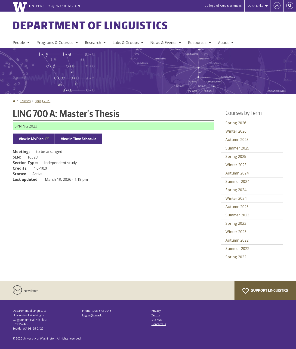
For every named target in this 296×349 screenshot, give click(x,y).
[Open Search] (290, 6)
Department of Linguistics (90, 25)
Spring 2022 (235, 256)
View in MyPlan (34, 139)
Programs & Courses (55, 42)
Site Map (157, 320)
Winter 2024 (236, 198)
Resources (197, 42)
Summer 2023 (237, 215)
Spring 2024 (235, 189)
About (223, 42)
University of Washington (39, 338)
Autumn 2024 (237, 173)
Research (93, 42)
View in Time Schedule (78, 139)
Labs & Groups (126, 42)
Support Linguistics (265, 291)
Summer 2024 (237, 181)
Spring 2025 (235, 156)
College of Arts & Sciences (223, 6)
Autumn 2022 (237, 240)
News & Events (163, 42)
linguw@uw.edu (92, 315)
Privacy (156, 311)
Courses (25, 101)
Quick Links (255, 6)
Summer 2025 (237, 148)
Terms (155, 315)
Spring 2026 (235, 122)
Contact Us (158, 324)
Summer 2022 (237, 248)
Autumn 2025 (237, 139)
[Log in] (277, 6)
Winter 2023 (236, 231)
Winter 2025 (236, 164)
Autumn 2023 (237, 206)
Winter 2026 (236, 131)
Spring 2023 (42, 101)
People (19, 42)
